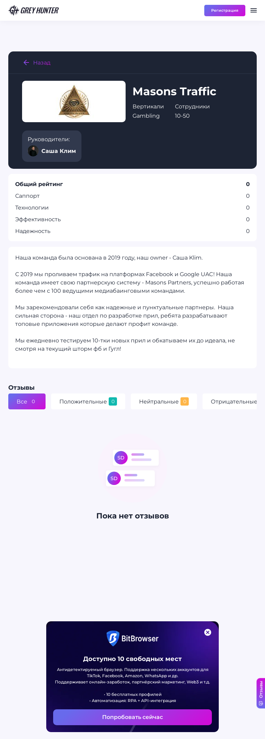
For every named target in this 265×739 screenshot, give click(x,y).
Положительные (88, 401)
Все (27, 401)
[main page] (33, 10)
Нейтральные (164, 401)
